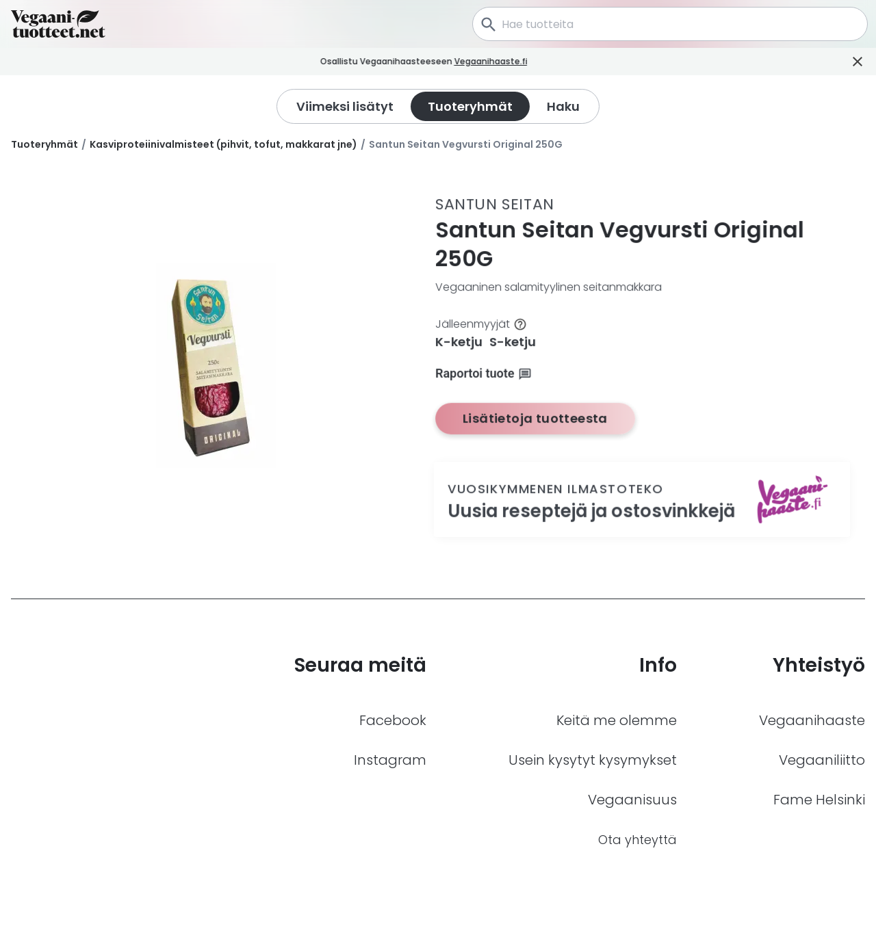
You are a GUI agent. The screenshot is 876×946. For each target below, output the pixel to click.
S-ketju (512, 341)
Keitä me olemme (616, 720)
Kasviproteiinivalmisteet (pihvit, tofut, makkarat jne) (223, 144)
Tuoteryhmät (44, 144)
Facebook (392, 720)
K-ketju (458, 341)
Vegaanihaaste (812, 720)
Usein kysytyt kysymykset (592, 760)
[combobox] (670, 24)
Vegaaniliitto (822, 760)
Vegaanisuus (632, 799)
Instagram (390, 760)
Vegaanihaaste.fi (505, 61)
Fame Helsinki (819, 799)
